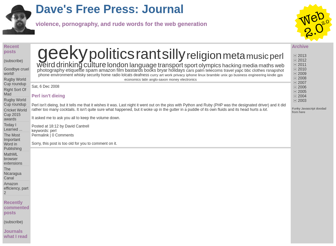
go (231, 75)
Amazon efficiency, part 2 (16, 188)
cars (190, 70)
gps (280, 75)
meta (234, 55)
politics (112, 53)
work (168, 75)
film (120, 70)
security (93, 75)
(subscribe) (13, 61)
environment (62, 75)
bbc (247, 70)
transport (170, 65)
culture (95, 65)
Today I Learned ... (13, 127)
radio (116, 75)
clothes (258, 70)
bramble (213, 75)
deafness (141, 75)
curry (154, 75)
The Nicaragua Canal (13, 173)
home (106, 75)
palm (200, 70)
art (161, 75)
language (143, 65)
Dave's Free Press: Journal (110, 9)
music (257, 56)
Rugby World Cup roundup (15, 81)
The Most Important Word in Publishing (13, 142)
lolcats (126, 75)
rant (148, 54)
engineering (257, 75)
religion (204, 55)
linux (202, 75)
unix (224, 75)
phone (43, 75)
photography (51, 70)
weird (46, 64)
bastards (134, 70)
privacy (179, 75)
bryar (162, 70)
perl (277, 56)
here (302, 112)
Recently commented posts (16, 207)
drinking (69, 65)
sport (191, 65)
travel (229, 70)
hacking (232, 65)
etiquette (75, 70)
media (250, 65)
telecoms (214, 70)
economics (132, 79)
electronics (188, 79)
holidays (176, 70)
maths (266, 65)
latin (145, 79)
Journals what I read (15, 234)
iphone (191, 75)
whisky (80, 75)
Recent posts (11, 49)
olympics (210, 65)
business (240, 75)
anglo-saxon (158, 79)
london (117, 65)
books (150, 70)
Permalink (40, 135)
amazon (107, 70)
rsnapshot (275, 70)
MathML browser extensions (13, 159)
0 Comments (63, 135)
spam (91, 70)
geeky (63, 52)
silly (173, 54)
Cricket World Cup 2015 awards (15, 114)
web (279, 65)
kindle (271, 75)
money (174, 79)
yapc (239, 70)
